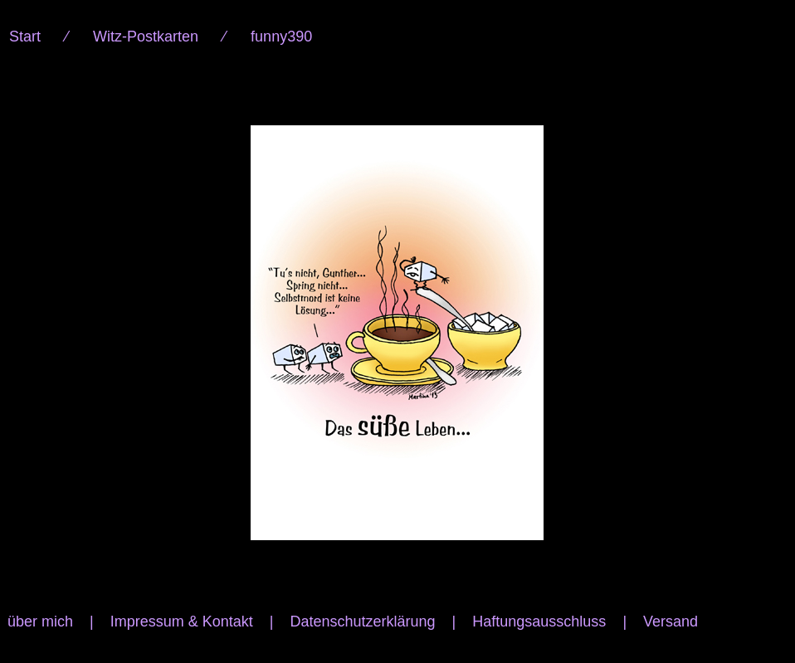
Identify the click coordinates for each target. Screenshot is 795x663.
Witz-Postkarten (145, 36)
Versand (670, 621)
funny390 (281, 36)
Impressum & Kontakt (181, 621)
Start (25, 36)
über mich (40, 621)
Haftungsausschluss (539, 621)
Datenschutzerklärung (362, 621)
